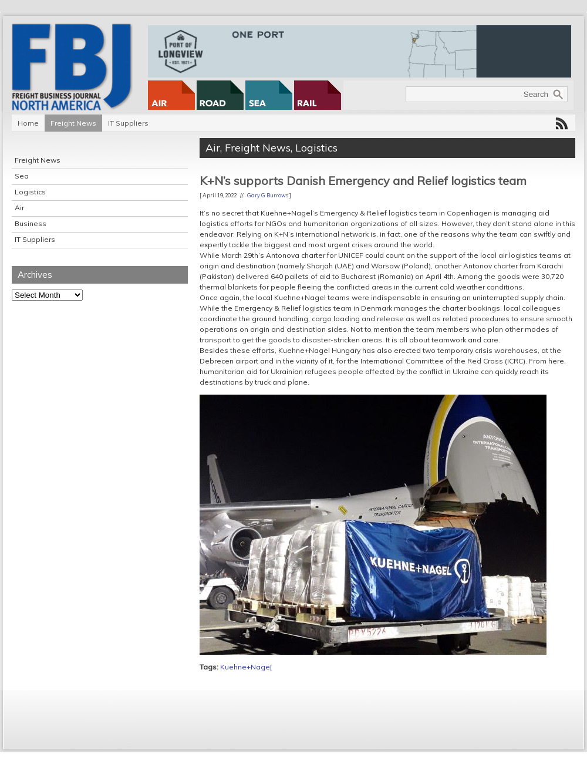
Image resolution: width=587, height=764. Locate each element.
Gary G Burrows (267, 195)
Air (19, 207)
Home (28, 123)
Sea (22, 175)
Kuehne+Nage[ (246, 666)
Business (30, 223)
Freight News (73, 123)
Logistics (30, 191)
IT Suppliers (128, 123)
